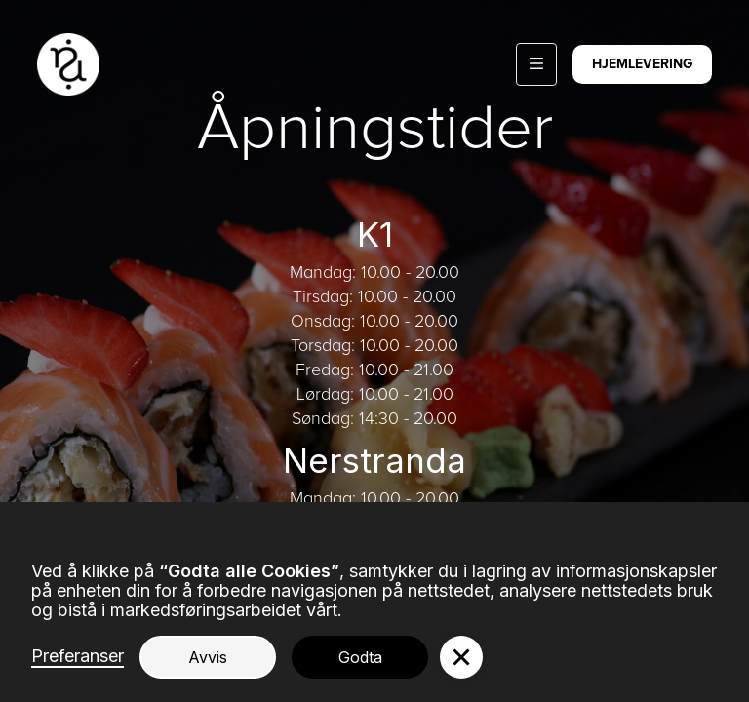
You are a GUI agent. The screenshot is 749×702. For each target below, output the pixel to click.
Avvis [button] (207, 657)
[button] (536, 64)
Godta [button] (360, 657)
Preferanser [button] (77, 656)
